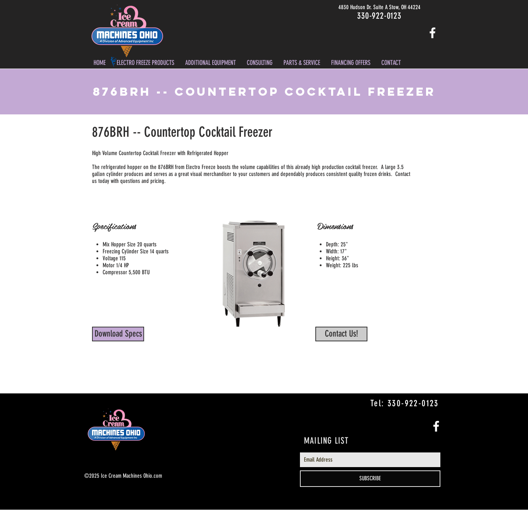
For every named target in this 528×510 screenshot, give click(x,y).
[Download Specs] (118, 334)
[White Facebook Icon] (432, 33)
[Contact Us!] (341, 334)
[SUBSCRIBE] (370, 478)
